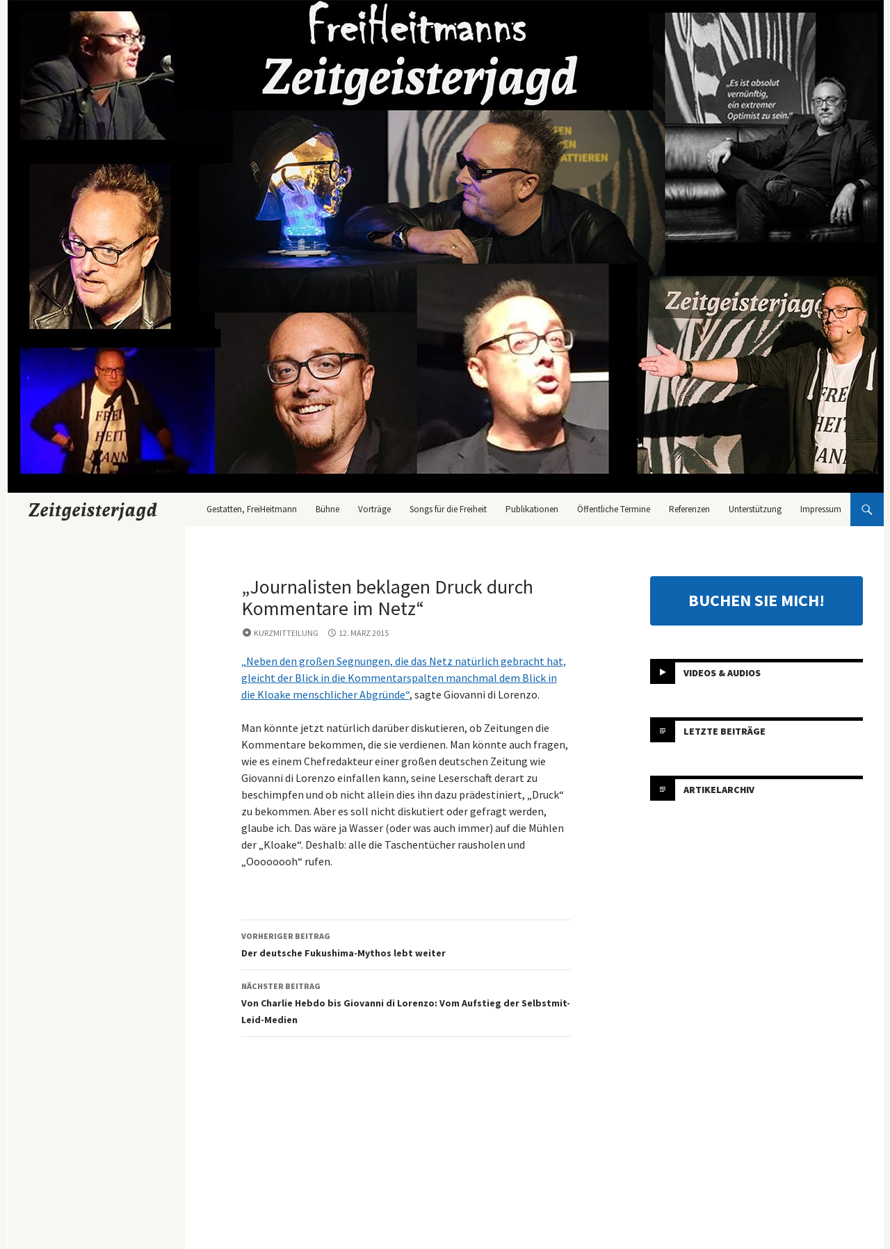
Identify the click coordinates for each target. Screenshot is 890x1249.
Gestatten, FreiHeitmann (252, 509)
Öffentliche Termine (613, 509)
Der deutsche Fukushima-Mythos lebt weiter (406, 943)
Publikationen (531, 509)
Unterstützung (755, 509)
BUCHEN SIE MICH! (756, 600)
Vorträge (374, 509)
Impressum (820, 509)
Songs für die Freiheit (448, 509)
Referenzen (689, 509)
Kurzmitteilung (286, 633)
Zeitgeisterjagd (93, 509)
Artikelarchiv (718, 789)
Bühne (327, 509)
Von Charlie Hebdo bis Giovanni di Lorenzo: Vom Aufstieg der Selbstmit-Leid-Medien (406, 1002)
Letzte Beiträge (724, 731)
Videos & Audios (722, 673)
